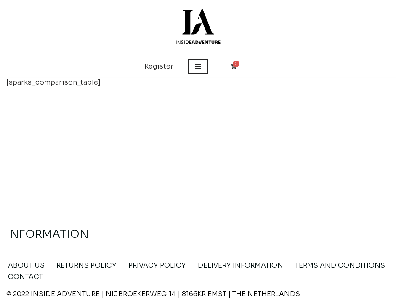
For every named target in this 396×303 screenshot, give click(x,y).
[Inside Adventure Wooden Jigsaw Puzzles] (198, 28)
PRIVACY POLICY (157, 265)
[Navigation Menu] (198, 66)
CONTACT (25, 276)
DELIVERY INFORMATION (240, 265)
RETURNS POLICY (86, 265)
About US (26, 265)
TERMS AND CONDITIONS (340, 265)
